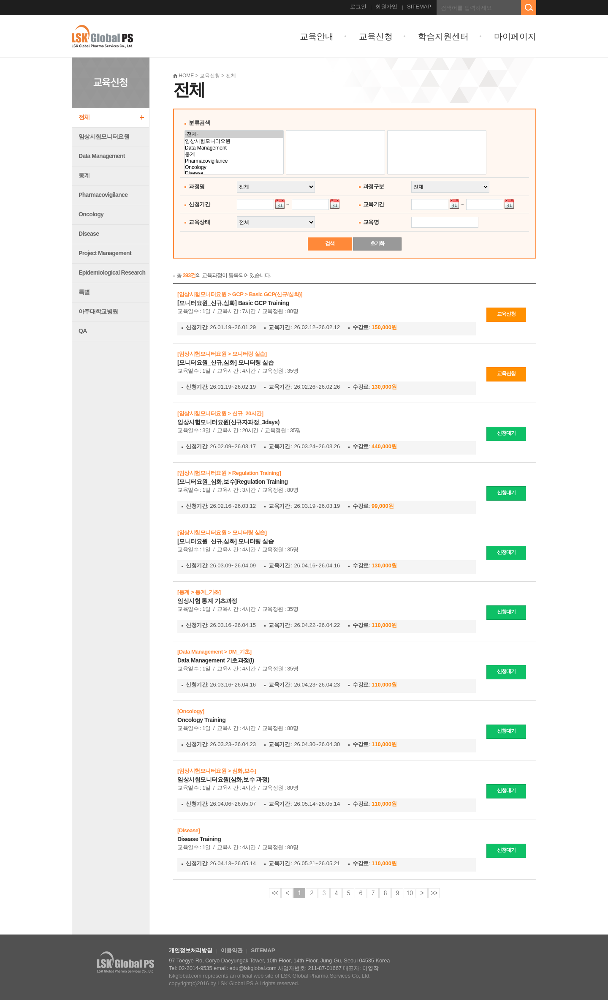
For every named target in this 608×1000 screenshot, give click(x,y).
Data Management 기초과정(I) (215, 660)
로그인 (358, 6)
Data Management (102, 156)
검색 (329, 243)
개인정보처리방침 (190, 950)
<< (274, 892)
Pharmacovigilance (103, 194)
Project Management (105, 253)
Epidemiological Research (112, 272)
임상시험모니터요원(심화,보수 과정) (223, 779)
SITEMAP (419, 6)
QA (83, 330)
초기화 (377, 243)
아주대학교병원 (98, 311)
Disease (89, 233)
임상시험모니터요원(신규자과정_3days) (228, 422)
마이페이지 (515, 36)
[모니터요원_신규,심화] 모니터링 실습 (225, 362)
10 (410, 892)
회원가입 (386, 6)
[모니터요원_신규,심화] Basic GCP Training (233, 303)
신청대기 (506, 433)
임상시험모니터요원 (104, 136)
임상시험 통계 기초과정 (207, 600)
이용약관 (231, 950)
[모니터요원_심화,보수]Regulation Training (232, 481)
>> (434, 892)
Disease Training (199, 839)
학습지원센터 (443, 36)
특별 (84, 292)
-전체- (234, 134)
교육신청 (376, 36)
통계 (84, 175)
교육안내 (317, 36)
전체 (84, 117)
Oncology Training (201, 720)
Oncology (91, 214)
